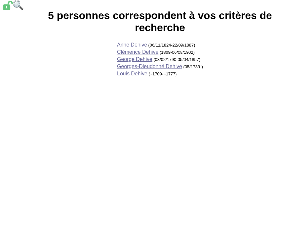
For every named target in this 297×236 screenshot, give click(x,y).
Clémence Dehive (137, 52)
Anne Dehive (132, 45)
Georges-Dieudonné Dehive (149, 66)
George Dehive (134, 59)
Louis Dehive (132, 73)
